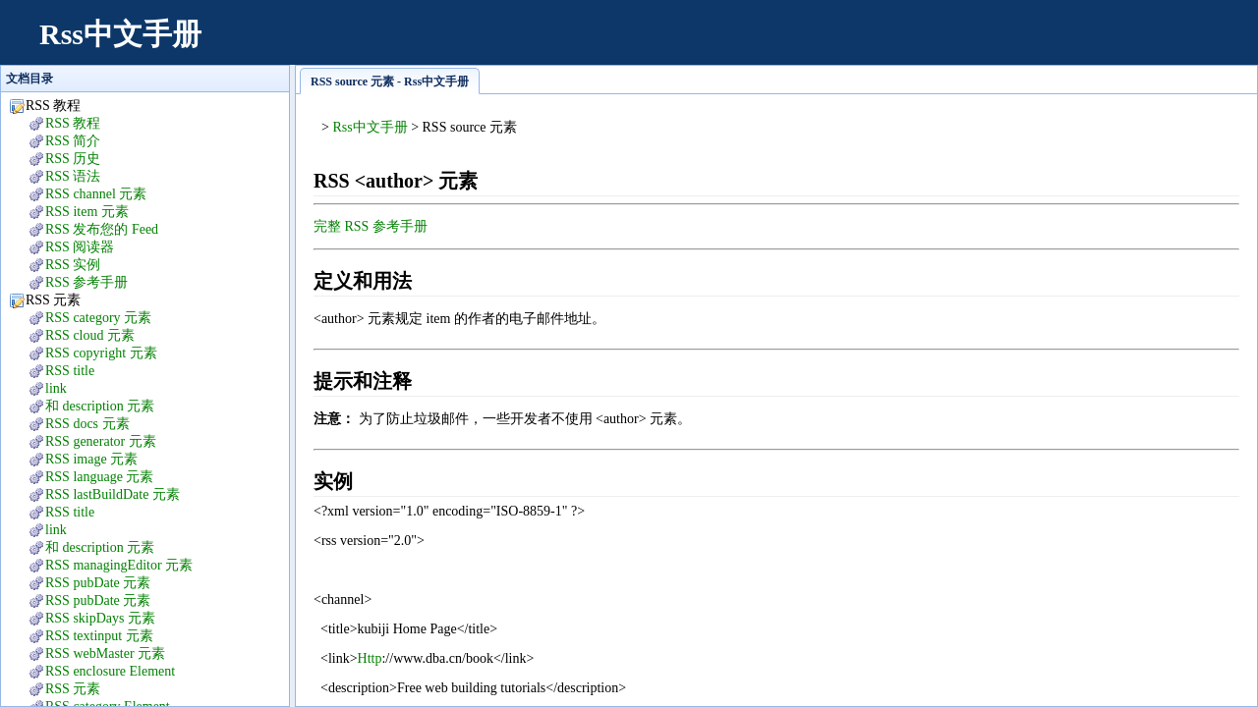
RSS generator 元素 (100, 441)
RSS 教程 (72, 123)
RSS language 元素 (99, 476)
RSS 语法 (72, 176)
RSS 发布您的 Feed (101, 229)
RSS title (69, 370)
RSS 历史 (72, 158)
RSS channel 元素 (95, 194)
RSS (72, 688)
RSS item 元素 (87, 211)
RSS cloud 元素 (90, 335)
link (56, 388)
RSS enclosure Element (110, 671)
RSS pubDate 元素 (97, 582)
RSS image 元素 (91, 459)
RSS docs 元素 (87, 423)
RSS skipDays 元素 (100, 618)
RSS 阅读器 (79, 247)
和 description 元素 (99, 406)
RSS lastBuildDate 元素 (112, 494)
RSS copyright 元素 (101, 353)
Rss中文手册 (120, 34)
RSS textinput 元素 (99, 635)
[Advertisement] (880, 44)
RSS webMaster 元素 (105, 653)
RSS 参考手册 (86, 282)
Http (370, 658)
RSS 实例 (72, 264)
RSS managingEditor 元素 (119, 565)
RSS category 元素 (98, 317)
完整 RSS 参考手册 (371, 226)
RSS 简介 (72, 141)
